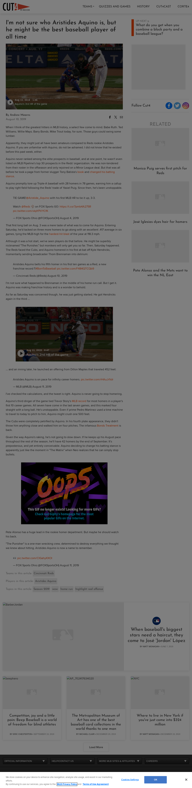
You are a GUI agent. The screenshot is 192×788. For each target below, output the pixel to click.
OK (155, 779)
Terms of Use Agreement (96, 784)
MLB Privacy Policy (67, 784)
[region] (96, 780)
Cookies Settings (130, 779)
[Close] (186, 779)
